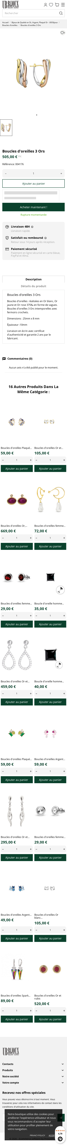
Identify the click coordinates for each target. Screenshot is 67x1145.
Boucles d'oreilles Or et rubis (47, 997)
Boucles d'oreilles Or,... (14, 526)
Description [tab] (34, 279)
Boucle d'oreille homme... (49, 603)
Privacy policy (37, 1135)
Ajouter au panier (33, 183)
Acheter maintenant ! (33, 207)
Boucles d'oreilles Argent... (49, 759)
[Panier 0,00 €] (57, 5)
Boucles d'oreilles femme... (49, 526)
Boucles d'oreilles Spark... (15, 995)
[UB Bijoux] (16, 5)
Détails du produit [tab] (33, 286)
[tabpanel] (33, 73)
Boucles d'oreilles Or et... (48, 448)
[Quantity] (17, 459)
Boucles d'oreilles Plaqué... (16, 448)
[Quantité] (33, 173)
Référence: (8, 164)
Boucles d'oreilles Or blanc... (46, 916)
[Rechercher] (33, 13)
